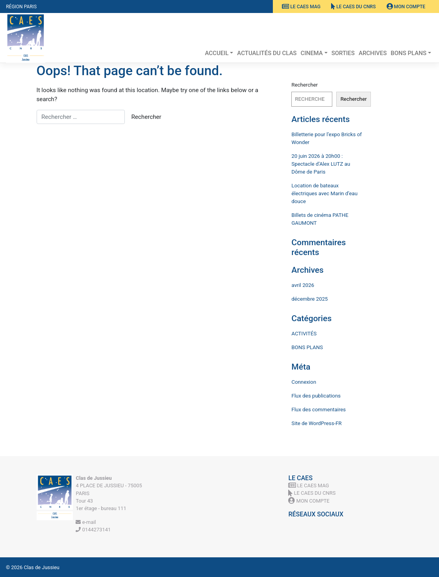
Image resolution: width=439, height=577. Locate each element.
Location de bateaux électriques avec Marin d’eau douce (324, 193)
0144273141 (93, 530)
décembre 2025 (309, 299)
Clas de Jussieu (41, 567)
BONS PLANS (408, 53)
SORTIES (343, 53)
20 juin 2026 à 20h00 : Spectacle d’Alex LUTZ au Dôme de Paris (320, 164)
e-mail (86, 522)
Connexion (303, 382)
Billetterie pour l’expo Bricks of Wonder (326, 138)
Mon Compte (406, 6)
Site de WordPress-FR (316, 423)
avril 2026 (302, 285)
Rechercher (304, 85)
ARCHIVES (373, 53)
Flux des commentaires (318, 409)
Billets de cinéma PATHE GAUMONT (319, 219)
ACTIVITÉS (304, 334)
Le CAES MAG (301, 6)
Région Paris (21, 6)
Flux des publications (316, 396)
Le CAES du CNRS (353, 6)
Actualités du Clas (266, 53)
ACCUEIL (216, 53)
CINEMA (311, 53)
